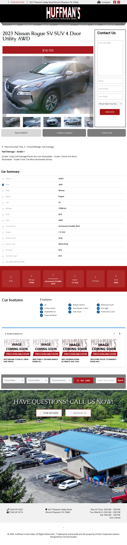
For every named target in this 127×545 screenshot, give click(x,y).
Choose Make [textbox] (10, 380)
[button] (4, 115)
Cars (83, 381)
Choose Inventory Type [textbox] (60, 380)
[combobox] (110, 103)
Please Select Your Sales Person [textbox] (111, 104)
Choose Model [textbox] (33, 380)
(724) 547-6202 (16, 509)
